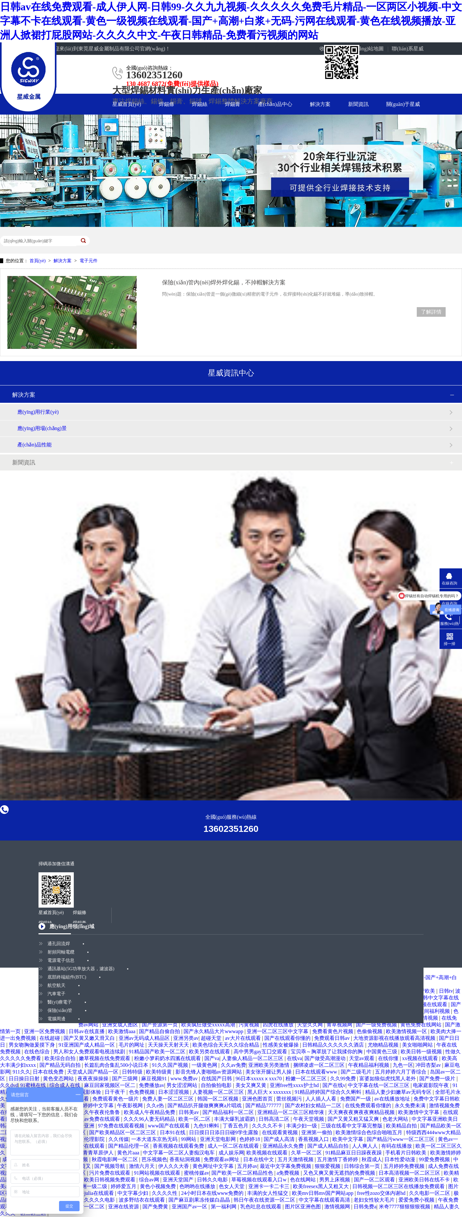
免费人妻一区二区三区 (168, 1098)
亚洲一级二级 (92, 1186)
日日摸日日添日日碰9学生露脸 (224, 1132)
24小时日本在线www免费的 (213, 1193)
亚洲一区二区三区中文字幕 (278, 1031)
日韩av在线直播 (87, 1031)
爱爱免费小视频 (417, 1200)
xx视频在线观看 (420, 1058)
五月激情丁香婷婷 (338, 1159)
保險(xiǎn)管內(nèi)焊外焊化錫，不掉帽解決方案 (224, 282)
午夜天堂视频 (309, 1119)
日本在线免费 (49, 1072)
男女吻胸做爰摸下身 (32, 1045)
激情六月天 (142, 1166)
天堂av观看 (362, 1058)
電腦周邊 (56, 1018)
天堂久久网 (310, 1024)
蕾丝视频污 (289, 1098)
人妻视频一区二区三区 (219, 1092)
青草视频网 (340, 1024)
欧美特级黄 (159, 1072)
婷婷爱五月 (124, 1186)
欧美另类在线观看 (210, 1051)
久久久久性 (165, 1193)
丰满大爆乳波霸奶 (235, 1119)
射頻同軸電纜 (60, 952)
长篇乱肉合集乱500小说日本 (117, 1065)
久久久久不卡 (268, 1125)
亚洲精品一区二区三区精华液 (291, 1112)
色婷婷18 (250, 1139)
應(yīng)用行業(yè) (38, 412)
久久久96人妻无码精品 (150, 1119)
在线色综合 (37, 1051)
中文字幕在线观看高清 (325, 1200)
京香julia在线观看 (94, 1193)
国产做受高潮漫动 (325, 1058)
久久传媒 (118, 1139)
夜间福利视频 (435, 1011)
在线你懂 (389, 1058)
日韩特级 (133, 1072)
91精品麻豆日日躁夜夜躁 (354, 1152)
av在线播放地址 (392, 1098)
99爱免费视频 (435, 1159)
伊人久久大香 (174, 1166)
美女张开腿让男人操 (269, 1072)
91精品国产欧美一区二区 (158, 1051)
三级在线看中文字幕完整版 (352, 1125)
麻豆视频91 (154, 1078)
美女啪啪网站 (418, 1045)
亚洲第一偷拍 (317, 1132)
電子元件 (89, 260)
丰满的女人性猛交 (268, 1193)
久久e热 (155, 1105)
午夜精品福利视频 (369, 1065)
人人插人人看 (321, 1098)
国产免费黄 (155, 1206)
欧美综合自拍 (61, 1058)
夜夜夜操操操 (94, 1078)
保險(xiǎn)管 (59, 1010)
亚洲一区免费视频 (45, 1031)
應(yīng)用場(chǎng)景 (42, 428)
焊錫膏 (232, 104)
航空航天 (56, 985)
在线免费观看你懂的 (368, 1105)
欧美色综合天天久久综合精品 (227, 1045)
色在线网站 (303, 1179)
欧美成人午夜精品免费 (150, 1112)
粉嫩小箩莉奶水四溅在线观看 (168, 1058)
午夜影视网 (130, 1105)
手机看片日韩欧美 (406, 1152)
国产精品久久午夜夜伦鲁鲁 (89, 1112)
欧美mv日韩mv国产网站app (323, 1193)
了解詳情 (431, 312)
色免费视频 (142, 1092)
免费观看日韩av (332, 1038)
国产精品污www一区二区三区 (401, 1139)
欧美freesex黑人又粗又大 (321, 1186)
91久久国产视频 (170, 1065)
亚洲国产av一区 (190, 1206)
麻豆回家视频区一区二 (110, 1085)
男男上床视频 (335, 1179)
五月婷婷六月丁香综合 (401, 1072)
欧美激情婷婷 (445, 1152)
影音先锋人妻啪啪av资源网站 (209, 1072)
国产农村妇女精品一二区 (314, 1105)
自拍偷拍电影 (217, 1085)
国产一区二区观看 (375, 1179)
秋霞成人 (372, 1159)
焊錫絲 (199, 104)
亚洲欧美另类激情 (269, 1065)
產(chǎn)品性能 (34, 444)
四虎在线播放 (279, 1024)
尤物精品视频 (384, 1045)
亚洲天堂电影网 (218, 1139)
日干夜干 (115, 1092)
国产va (211, 1058)
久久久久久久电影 (95, 1200)
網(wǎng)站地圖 (366, 48)
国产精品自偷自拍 (160, 1031)
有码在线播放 (397, 1146)
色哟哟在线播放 (198, 1186)
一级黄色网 (205, 1065)
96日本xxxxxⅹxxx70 (259, 1078)
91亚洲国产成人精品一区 (87, 1045)
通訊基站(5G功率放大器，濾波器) (80, 968)
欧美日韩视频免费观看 (110, 1179)
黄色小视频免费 (158, 1186)
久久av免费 (233, 1065)
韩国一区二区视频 (218, 1098)
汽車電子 (56, 993)
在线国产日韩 (217, 1078)
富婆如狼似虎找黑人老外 (388, 1078)
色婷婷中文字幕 (96, 1105)
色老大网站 (395, 1119)
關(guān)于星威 (403, 104)
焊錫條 (166, 104)
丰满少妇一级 (302, 1125)
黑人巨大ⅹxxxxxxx (269, 1092)
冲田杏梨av (428, 1065)
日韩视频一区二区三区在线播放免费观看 (399, 1186)
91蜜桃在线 (33, 1085)
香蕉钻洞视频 (185, 1159)
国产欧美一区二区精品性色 (242, 1173)
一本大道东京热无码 (155, 1139)
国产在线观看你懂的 (288, 1038)
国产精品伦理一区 (129, 1146)
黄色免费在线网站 (421, 1024)
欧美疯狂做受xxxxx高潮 (208, 1024)
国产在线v (334, 1085)
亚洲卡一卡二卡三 (269, 1186)
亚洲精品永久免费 (283, 1146)
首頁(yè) (38, 260)
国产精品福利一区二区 (228, 1112)
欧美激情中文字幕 (419, 1112)
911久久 (21, 1072)
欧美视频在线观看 (267, 1152)
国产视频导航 (110, 1166)
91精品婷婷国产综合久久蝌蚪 (329, 1092)
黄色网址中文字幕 (214, 1166)
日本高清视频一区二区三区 (410, 1173)
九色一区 (403, 1065)
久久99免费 (343, 1078)
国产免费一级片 (438, 1078)
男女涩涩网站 (183, 1085)
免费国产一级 (356, 1098)
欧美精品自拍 (402, 1125)
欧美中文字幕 (348, 1139)
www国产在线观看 (169, 1125)
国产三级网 (125, 1078)
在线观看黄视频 (280, 1132)
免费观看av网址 (222, 1159)
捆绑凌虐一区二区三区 (319, 1065)
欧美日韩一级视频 (422, 1051)
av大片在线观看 (243, 1038)
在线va (294, 1058)
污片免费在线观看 (110, 1173)
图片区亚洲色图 (303, 1206)
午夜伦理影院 (90, 1139)
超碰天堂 (212, 1038)
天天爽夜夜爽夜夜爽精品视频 (362, 1112)
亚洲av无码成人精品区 (145, 1038)
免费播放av (151, 1085)
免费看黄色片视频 (333, 1031)
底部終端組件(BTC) (66, 977)
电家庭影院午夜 (431, 1085)
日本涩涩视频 (174, 1092)
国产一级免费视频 (377, 1024)
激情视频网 (337, 1206)
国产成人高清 (280, 1139)
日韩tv (446, 991)
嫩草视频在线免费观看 (105, 1058)
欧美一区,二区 (195, 1119)
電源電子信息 (60, 960)
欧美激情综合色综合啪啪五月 (370, 1132)
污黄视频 (250, 1024)
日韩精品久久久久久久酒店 (333, 1045)
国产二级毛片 (357, 1072)
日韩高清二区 (275, 1119)
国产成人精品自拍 (328, 1146)
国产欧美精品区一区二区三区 (123, 1132)
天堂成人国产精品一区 (93, 1072)
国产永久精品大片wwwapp (214, 1031)
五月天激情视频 (296, 1159)
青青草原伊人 (99, 1152)
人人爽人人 (365, 1146)
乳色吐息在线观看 (261, 1206)
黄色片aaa (129, 1152)
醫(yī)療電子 (59, 1002)
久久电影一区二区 (430, 1193)
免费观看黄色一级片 (116, 1098)
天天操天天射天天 (169, 1045)
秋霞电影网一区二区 (115, 1159)
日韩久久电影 (213, 1179)
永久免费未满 (411, 1105)
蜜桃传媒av (196, 1173)
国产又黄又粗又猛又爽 (354, 1119)
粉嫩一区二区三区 (307, 1078)
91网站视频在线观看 (158, 1173)
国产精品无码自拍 (60, 1065)
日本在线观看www (316, 1072)
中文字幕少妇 (133, 1193)
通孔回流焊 (58, 943)
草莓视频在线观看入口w (259, 1179)
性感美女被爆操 (281, 1045)
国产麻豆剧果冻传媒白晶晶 (199, 1200)
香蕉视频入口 (314, 1139)
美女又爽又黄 (251, 1085)
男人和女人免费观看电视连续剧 (89, 1051)
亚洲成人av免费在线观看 (92, 1119)
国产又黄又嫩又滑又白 (90, 1038)
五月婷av (247, 1166)
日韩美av (189, 1112)
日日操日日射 (25, 1078)
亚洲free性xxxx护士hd (295, 1085)
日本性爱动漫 (400, 1159)
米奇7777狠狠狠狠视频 (405, 1206)
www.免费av (184, 1078)
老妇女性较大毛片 (375, 1200)
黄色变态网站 (59, 1078)
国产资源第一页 (160, 1024)
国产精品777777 (264, 1105)
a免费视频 (289, 1173)
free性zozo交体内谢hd (382, 1193)
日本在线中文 (259, 1159)
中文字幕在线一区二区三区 (379, 1085)
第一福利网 (224, 1206)
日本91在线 (173, 1132)
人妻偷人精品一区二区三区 (253, 1058)
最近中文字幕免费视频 (286, 1166)
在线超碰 (50, 1038)
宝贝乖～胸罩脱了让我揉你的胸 (327, 1051)
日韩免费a (365, 1206)
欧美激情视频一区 (407, 1031)
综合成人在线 (65, 1085)
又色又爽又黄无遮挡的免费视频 (339, 1173)
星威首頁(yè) (126, 104)
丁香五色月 (236, 1125)
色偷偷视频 (370, 1031)
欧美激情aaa (122, 1031)
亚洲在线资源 (124, 1206)
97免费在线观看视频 (122, 1125)
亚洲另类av (186, 1038)
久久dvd (9, 1085)
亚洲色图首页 (258, 1098)
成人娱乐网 (231, 1152)
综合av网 (149, 1179)
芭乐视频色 (154, 1159)
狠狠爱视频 (328, 1166)
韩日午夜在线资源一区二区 (265, 1200)
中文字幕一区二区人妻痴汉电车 (179, 1152)
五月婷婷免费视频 (404, 1166)
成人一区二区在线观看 (234, 1146)
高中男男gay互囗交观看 (261, 1051)
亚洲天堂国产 (179, 1179)
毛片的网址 (132, 1045)
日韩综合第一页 (362, 1166)
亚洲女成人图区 (120, 1024)
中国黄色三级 (382, 1051)
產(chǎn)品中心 (275, 104)
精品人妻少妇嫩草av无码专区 (399, 1092)
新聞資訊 (358, 104)
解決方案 (320, 104)
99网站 (189, 1139)
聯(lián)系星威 (408, 48)
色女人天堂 (232, 1186)
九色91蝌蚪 (206, 1125)
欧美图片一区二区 (85, 1206)
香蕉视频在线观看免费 (179, 1146)
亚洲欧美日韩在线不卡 (424, 1179)
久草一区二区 (307, 1152)
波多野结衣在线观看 (142, 1200)
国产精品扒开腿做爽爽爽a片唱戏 (205, 1105)
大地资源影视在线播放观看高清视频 (395, 1038)
